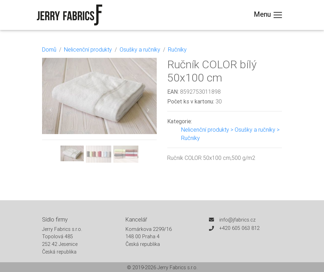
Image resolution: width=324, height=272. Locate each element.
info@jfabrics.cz (237, 220)
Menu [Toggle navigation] (268, 15)
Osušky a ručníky (140, 49)
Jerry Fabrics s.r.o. (177, 267)
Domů (49, 49)
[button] (50, 110)
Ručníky (177, 49)
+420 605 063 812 (239, 228)
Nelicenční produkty (88, 49)
